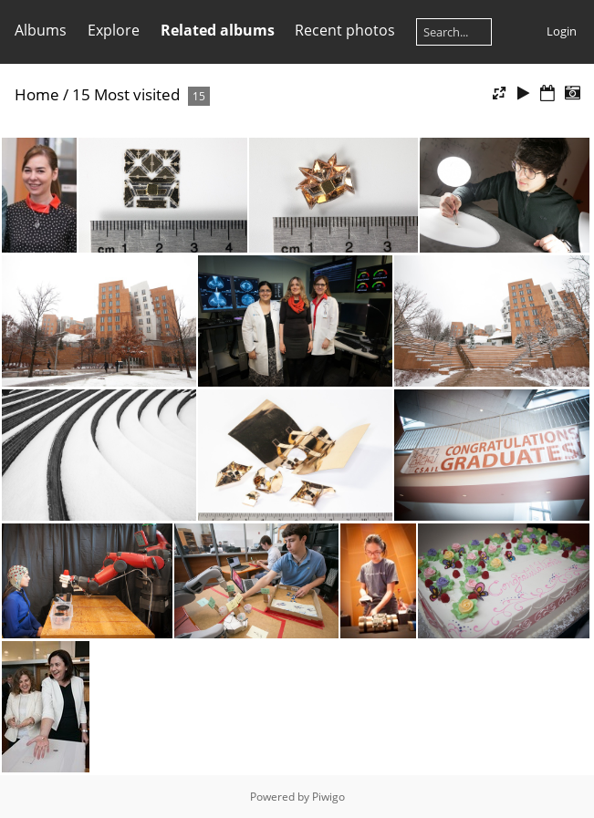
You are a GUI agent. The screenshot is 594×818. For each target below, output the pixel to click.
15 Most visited (126, 94)
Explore (114, 30)
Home (37, 94)
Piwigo (328, 796)
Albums (41, 30)
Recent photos (345, 30)
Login (562, 31)
